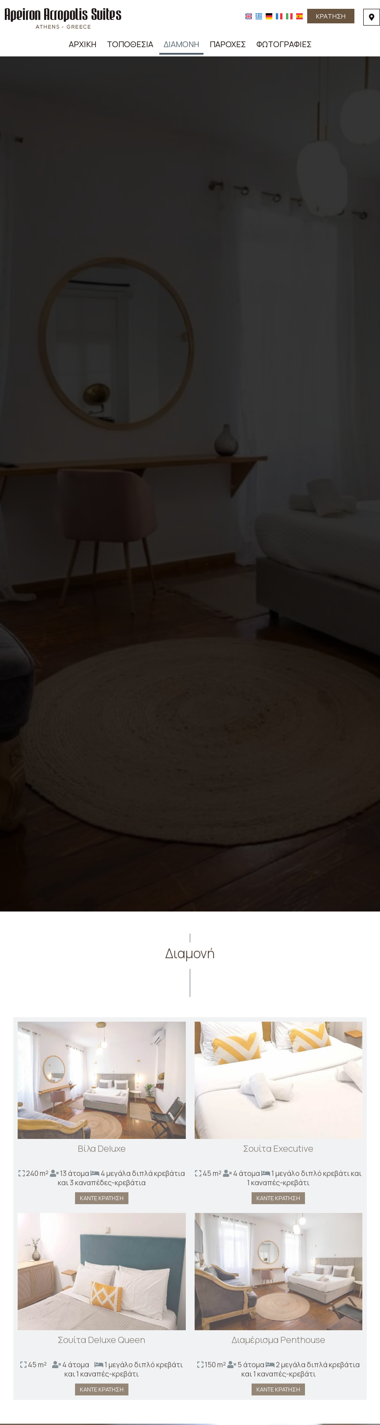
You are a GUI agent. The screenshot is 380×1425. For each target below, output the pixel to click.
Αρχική (82, 44)
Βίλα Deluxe (102, 1151)
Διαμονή (181, 44)
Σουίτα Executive (278, 1151)
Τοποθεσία (130, 44)
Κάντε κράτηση (102, 1201)
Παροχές (228, 44)
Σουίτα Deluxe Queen (101, 1343)
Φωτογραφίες (284, 44)
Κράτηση (331, 16)
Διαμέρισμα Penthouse (278, 1343)
